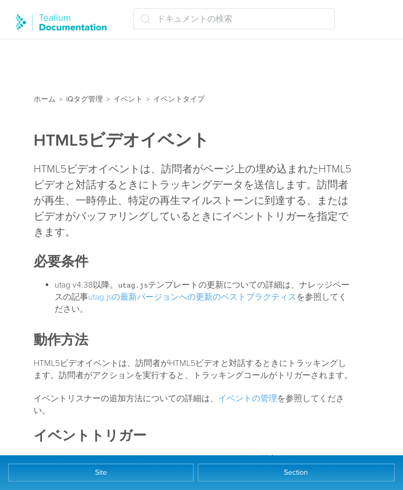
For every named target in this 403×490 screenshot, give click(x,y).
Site (101, 472)
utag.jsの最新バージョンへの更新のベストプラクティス (192, 297)
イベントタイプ (179, 99)
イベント (128, 99)
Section (296, 472)
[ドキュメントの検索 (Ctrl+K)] (234, 18)
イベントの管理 (247, 398)
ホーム (45, 99)
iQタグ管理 (84, 99)
